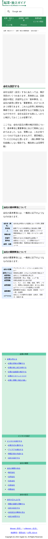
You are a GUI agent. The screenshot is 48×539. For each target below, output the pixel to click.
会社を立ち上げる (13, 500)
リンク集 (9, 25)
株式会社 (11, 472)
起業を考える (12, 359)
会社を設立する (14, 508)
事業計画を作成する (15, 454)
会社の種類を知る (13, 468)
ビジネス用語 (38, 22)
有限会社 (11, 489)
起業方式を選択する (15, 445)
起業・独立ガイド (9, 30)
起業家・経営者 (24, 19)
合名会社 (11, 481)
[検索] (23, 11)
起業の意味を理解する (16, 363)
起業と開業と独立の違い (17, 380)
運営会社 (22, 533)
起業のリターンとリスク (17, 376)
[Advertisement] (24, 59)
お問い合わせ (32, 533)
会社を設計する (14, 458)
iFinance (24, 25)
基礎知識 (38, 18)
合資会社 (11, 485)
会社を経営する (14, 516)
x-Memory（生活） (31, 528)
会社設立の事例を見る (16, 512)
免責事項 (14, 533)
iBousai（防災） (16, 528)
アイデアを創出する (15, 450)
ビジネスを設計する (14, 441)
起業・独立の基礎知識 (22, 30)
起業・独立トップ (9, 19)
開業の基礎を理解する (16, 504)
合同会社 (11, 477)
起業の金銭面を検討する (17, 372)
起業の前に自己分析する (17, 367)
